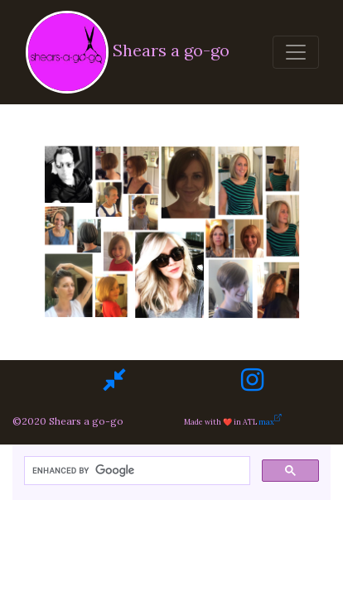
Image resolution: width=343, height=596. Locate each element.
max (280, 421)
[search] (135, 471)
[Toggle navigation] (296, 52)
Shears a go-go (125, 52)
